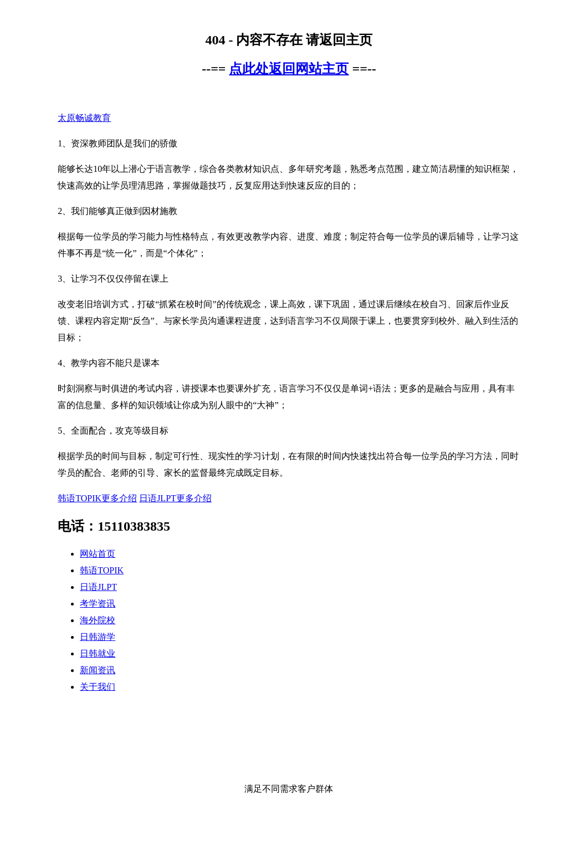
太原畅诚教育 (84, 118)
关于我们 (97, 686)
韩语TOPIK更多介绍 (97, 498)
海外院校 (97, 620)
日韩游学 (97, 637)
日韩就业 (97, 653)
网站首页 (97, 553)
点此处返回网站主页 (289, 69)
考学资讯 (97, 603)
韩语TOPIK (102, 570)
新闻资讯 (97, 670)
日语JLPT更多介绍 (175, 498)
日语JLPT (98, 587)
